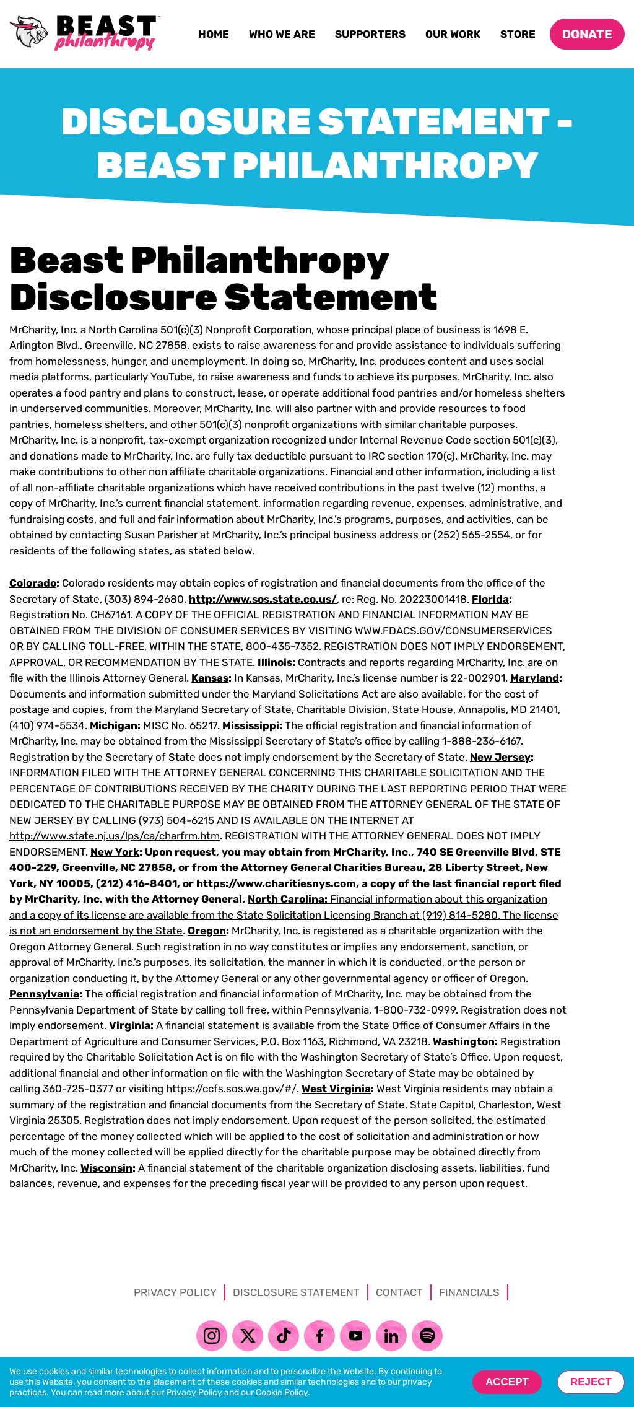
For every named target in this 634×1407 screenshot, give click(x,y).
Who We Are (284, 37)
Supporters (372, 37)
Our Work (455, 37)
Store (520, 37)
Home (216, 37)
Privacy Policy (175, 1292)
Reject (591, 1382)
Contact (399, 1292)
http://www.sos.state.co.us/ (263, 599)
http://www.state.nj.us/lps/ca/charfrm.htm (114, 836)
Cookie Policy (282, 1392)
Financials (469, 1292)
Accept (507, 1382)
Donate (587, 34)
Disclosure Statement (296, 1292)
